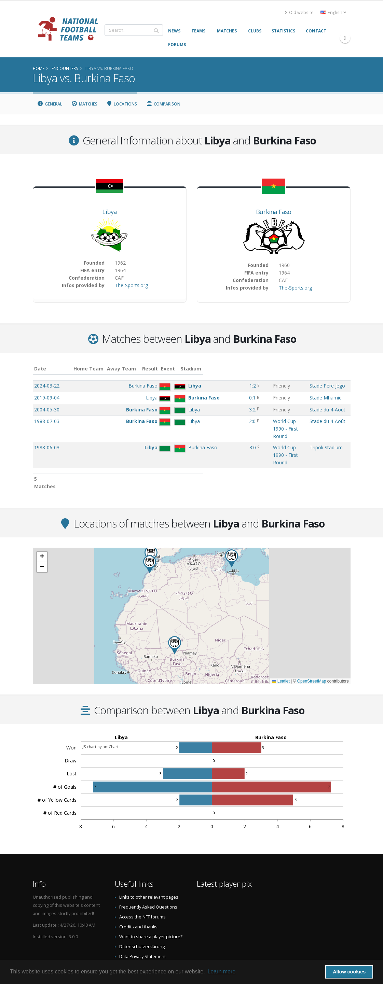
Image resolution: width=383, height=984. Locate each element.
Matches (84, 104)
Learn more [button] (221, 971)
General (50, 104)
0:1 (210, 397)
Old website (299, 12)
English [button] (333, 12)
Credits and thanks (138, 891)
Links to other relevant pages (148, 861)
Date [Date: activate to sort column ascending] (40, 368)
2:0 (210, 421)
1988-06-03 (46, 433)
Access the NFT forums (142, 881)
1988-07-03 (46, 421)
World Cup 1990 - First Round (255, 421)
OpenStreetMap (311, 645)
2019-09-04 (46, 397)
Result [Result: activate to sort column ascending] (211, 368)
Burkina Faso (273, 212)
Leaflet (280, 645)
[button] (231, 522)
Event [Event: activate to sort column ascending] (230, 368)
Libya (109, 212)
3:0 (210, 433)
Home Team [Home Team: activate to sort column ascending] (127, 368)
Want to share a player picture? (150, 900)
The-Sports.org (131, 285)
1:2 (210, 385)
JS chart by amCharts (101, 710)
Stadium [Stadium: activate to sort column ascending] (318, 368)
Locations (121, 104)
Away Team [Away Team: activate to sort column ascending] (159, 368)
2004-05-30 (46, 409)
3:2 (210, 409)
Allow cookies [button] (349, 971)
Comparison (163, 104)
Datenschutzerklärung (142, 910)
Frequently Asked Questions (148, 871)
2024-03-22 (46, 385)
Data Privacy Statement (142, 920)
